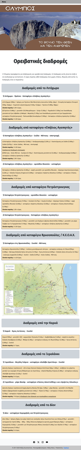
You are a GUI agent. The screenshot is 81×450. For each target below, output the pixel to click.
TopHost (66, 448)
